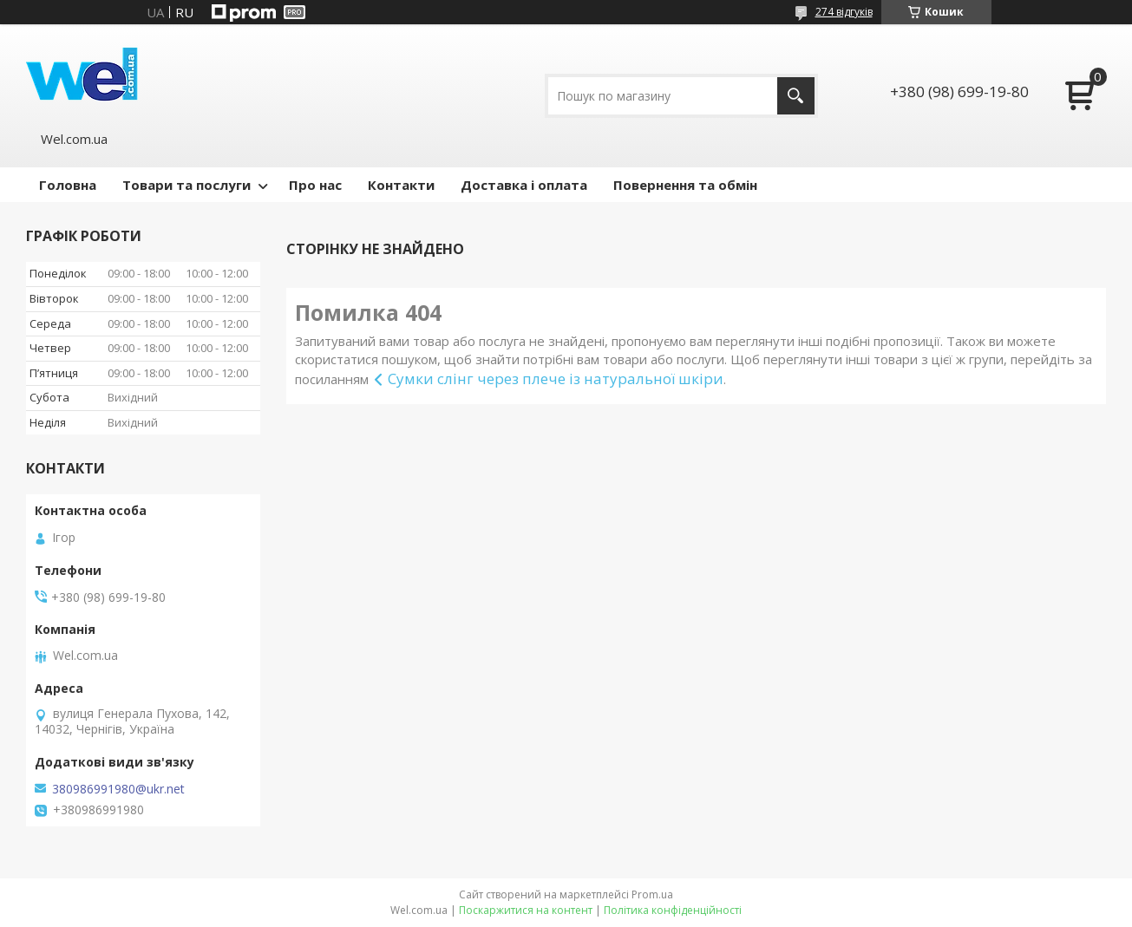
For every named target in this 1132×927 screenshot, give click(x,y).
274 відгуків (844, 11)
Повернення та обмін (685, 184)
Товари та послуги (186, 184)
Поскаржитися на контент (525, 910)
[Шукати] (796, 95)
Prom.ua (652, 894)
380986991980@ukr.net (118, 789)
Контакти (401, 184)
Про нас (315, 184)
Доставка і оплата (524, 184)
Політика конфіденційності (673, 910)
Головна (67, 184)
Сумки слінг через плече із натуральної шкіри (555, 378)
